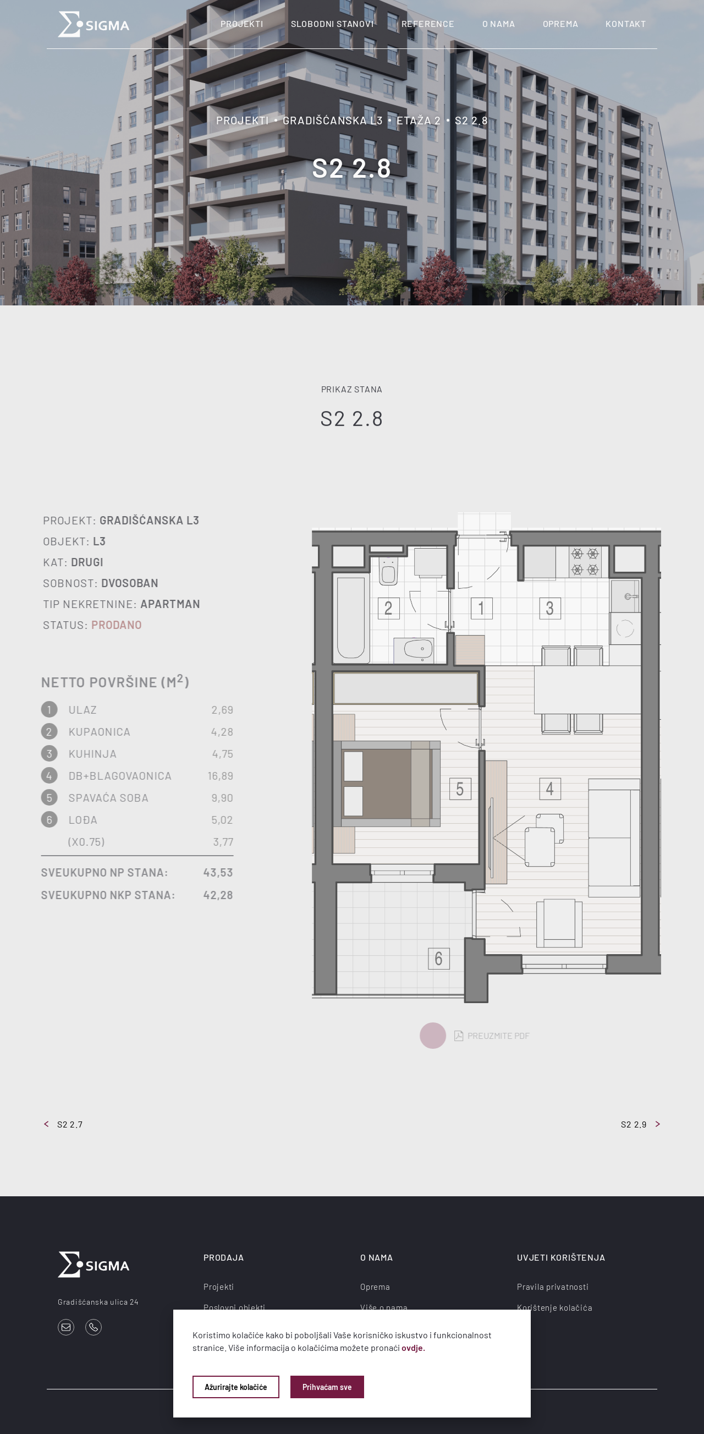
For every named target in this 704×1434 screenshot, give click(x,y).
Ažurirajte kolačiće (236, 1387)
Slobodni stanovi (332, 23)
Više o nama (384, 1307)
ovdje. (413, 1347)
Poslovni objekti (235, 1307)
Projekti (242, 23)
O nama (498, 23)
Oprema (561, 23)
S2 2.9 (640, 1124)
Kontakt (626, 23)
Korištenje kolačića (554, 1307)
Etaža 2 (419, 120)
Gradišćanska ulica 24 (98, 1301)
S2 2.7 (63, 1124)
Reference (428, 23)
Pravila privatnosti (552, 1286)
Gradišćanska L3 (333, 120)
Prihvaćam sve (327, 1387)
